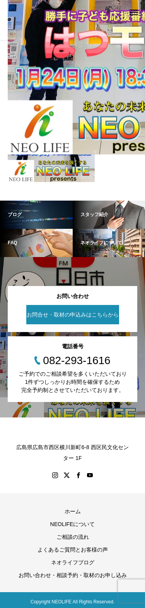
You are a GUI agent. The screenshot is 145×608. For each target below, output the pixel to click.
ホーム (73, 511)
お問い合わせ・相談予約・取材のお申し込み (73, 575)
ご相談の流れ (72, 537)
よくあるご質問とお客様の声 (73, 550)
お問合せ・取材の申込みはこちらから (73, 315)
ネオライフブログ (72, 562)
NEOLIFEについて (72, 524)
